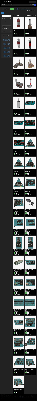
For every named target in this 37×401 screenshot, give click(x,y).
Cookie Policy (31, 397)
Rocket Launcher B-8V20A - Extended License (21, 269)
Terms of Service (21, 397)
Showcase (6, 12)
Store (3, 12)
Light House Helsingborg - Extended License (9, 39)
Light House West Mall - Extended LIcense (20, 30)
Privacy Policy (3, 398)
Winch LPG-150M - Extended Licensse (8, 40)
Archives (10, 12)
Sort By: (30, 15)
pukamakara (16, 91)
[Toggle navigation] (2, 2)
